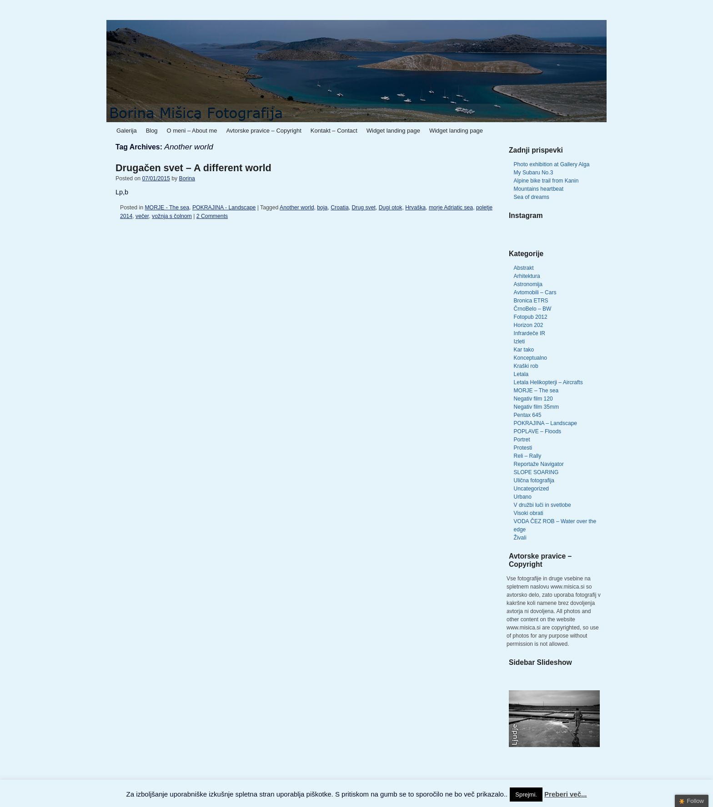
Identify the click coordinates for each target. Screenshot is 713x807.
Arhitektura (527, 276)
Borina (187, 178)
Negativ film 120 (533, 399)
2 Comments (212, 216)
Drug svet (364, 207)
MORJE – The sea (536, 390)
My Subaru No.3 (533, 172)
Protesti (523, 448)
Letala (521, 374)
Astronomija (528, 284)
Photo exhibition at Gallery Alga (552, 164)
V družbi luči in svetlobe (542, 505)
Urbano (523, 497)
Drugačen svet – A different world (193, 167)
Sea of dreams (531, 197)
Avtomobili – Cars (535, 292)
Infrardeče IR (529, 333)
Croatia (339, 207)
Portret (522, 439)
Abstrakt (524, 268)
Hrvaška (415, 207)
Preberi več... (565, 794)
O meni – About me (192, 130)
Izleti (519, 341)
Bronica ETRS (531, 300)
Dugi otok (390, 207)
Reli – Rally (528, 456)
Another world (297, 207)
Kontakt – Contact (334, 130)
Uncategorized (531, 488)
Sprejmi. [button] (526, 794)
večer (142, 216)
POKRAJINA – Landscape (545, 423)
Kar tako (524, 350)
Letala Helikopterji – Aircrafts (548, 382)
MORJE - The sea (167, 207)
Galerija (126, 130)
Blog (152, 130)
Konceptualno (530, 358)
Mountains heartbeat (538, 189)
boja (322, 207)
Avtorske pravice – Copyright (263, 130)
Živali (520, 538)
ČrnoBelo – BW (533, 309)
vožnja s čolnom (172, 216)
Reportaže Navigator (539, 464)
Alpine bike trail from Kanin (546, 181)
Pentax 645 (528, 415)
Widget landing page (393, 130)
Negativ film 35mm (536, 407)
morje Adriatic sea (451, 207)
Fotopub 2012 (530, 317)
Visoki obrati (528, 513)
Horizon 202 (528, 325)
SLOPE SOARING (536, 472)
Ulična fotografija (534, 480)
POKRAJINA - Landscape (224, 207)
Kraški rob (526, 366)
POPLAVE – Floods (538, 431)
